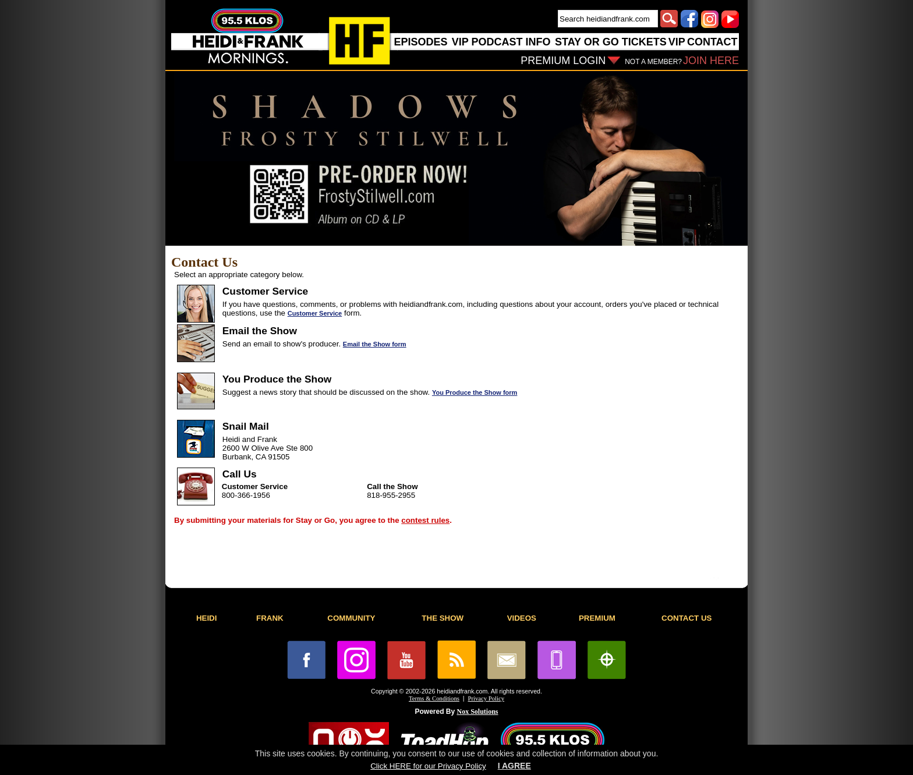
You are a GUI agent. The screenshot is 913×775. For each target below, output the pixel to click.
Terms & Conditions (434, 698)
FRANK (270, 618)
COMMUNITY (351, 618)
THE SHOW (442, 618)
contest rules (425, 520)
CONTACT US (686, 618)
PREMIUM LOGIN (563, 60)
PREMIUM (597, 618)
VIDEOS (521, 618)
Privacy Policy (486, 698)
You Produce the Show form (474, 392)
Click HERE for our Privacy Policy (428, 766)
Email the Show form (374, 344)
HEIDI (206, 618)
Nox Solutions (477, 711)
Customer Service (315, 313)
